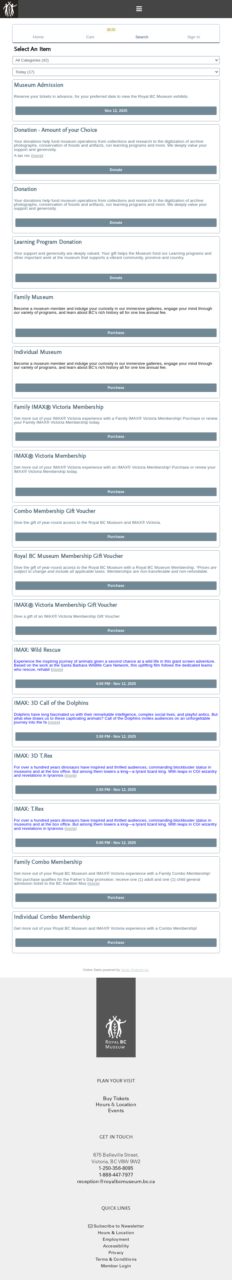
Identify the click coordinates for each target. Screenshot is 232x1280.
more (37, 155)
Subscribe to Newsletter (119, 1226)
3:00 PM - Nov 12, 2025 (116, 736)
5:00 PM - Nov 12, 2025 (116, 843)
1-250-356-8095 (115, 1168)
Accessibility (116, 1246)
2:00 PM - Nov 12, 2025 (116, 790)
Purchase (116, 333)
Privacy (116, 1252)
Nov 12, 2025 (116, 111)
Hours (103, 1104)
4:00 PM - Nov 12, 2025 (116, 684)
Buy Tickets (116, 1098)
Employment (116, 1239)
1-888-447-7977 (116, 1175)
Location (126, 1104)
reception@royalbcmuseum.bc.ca (116, 1181)
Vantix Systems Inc (135, 970)
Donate (116, 170)
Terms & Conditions (116, 1259)
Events (116, 1110)
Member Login (116, 1266)
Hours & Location (116, 1232)
